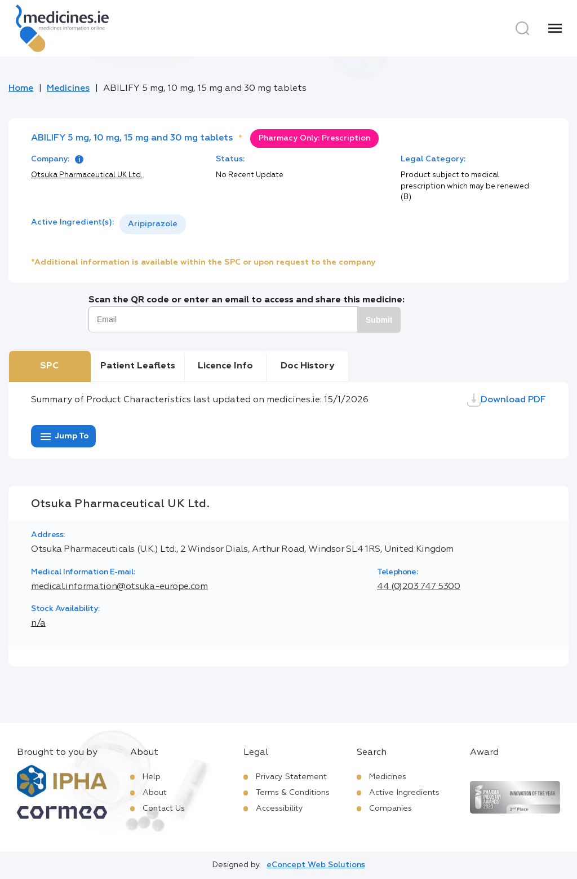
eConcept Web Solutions (316, 865)
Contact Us (164, 808)
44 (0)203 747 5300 (418, 586)
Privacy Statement (291, 777)
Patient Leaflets (137, 366)
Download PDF (506, 400)
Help (152, 777)
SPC (49, 366)
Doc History (307, 366)
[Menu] (555, 28)
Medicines (68, 88)
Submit (379, 319)
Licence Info (225, 366)
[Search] (522, 28)
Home (20, 88)
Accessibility (279, 808)
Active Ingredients (404, 793)
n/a (38, 623)
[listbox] (152, 224)
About (155, 793)
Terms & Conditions (293, 793)
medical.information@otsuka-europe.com (119, 586)
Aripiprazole (152, 224)
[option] (152, 224)
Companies (390, 808)
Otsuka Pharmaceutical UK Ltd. (87, 175)
